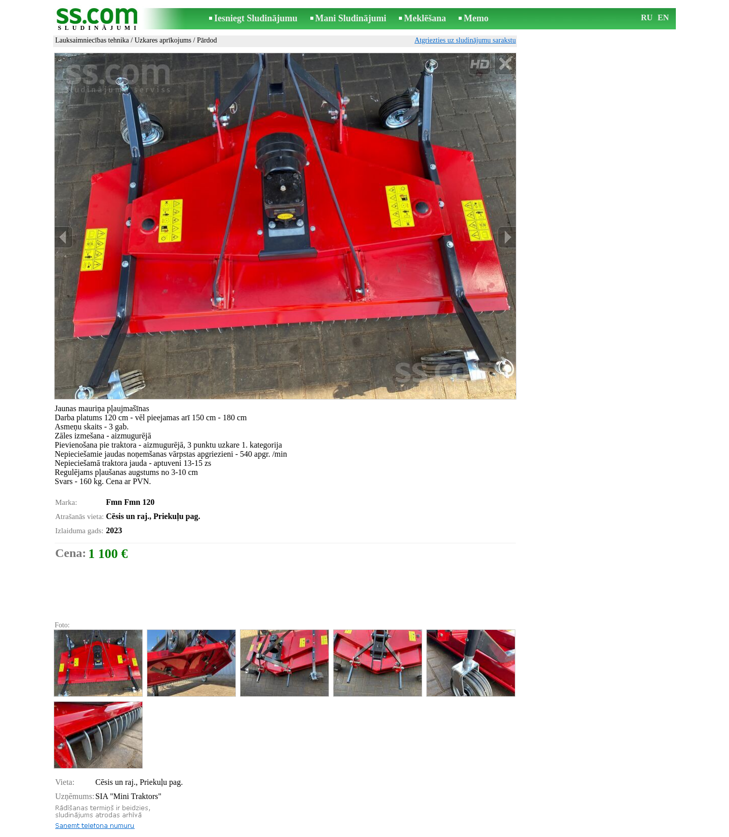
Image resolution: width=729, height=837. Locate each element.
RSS (409, 830)
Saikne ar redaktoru (297, 830)
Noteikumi (245, 830)
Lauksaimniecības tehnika (92, 40)
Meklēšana (425, 18)
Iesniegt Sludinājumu (256, 18)
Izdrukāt (76, 803)
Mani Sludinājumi (351, 18)
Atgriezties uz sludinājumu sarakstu (465, 40)
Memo (476, 18)
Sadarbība (381, 830)
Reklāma (345, 830)
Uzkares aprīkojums (163, 40)
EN (663, 17)
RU (647, 17)
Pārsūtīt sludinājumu (93, 814)
